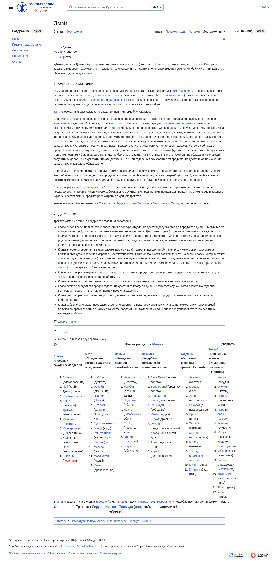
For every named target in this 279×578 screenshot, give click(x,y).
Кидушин (130, 446)
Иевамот (129, 377)
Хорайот (156, 451)
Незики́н (148, 354)
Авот (154, 442)
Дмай (66, 391)
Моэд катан (101, 456)
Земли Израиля (182, 90)
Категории (61, 521)
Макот (155, 414)
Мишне (61, 501)
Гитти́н (128, 436)
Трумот (83, 99)
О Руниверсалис (56, 553)
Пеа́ (65, 386)
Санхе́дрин (158, 405)
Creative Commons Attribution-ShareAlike (77, 546)
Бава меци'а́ (159, 386)
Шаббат (99, 377)
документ (131, 441)
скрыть (37, 31)
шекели (100, 409)
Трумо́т (67, 410)
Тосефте (104, 203)
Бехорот (194, 405)
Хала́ (66, 437)
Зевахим (195, 377)
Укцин (221, 492)
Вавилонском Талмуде (168, 203)
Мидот (193, 464)
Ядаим (221, 487)
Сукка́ (98, 423)
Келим (221, 377)
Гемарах (142, 501)
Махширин (224, 450)
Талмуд (58, 111)
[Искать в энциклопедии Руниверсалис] (108, 7)
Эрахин (194, 414)
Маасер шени (119, 99)
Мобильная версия (110, 553)
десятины (85, 73)
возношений (62, 123)
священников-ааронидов (179, 123)
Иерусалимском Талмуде (132, 203)
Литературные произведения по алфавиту (98, 521)
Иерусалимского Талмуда (112, 507)
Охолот (222, 386)
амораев (162, 501)
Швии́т (67, 400)
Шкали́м (99, 405)
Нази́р (128, 409)
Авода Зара (158, 433)
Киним (193, 469)
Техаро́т (214, 349)
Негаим (222, 395)
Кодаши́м (187, 354)
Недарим (130, 400)
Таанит (98, 442)
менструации (226, 446)
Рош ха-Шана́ (102, 433)
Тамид (193, 451)
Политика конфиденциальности (27, 553)
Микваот (223, 432)
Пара (220, 409)
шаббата (76, 313)
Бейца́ (98, 428)
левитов (115, 127)
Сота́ (127, 423)
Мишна (147, 521)
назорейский (133, 414)
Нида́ (220, 441)
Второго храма (89, 187)
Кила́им (68, 396)
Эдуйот (155, 423)
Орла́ (66, 447)
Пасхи (99, 400)
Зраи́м (58, 356)
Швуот (155, 419)
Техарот (222, 423)
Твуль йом (224, 473)
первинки (70, 460)
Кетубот (129, 386)
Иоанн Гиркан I (71, 118)
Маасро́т (68, 419)
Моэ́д (88, 354)
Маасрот (98, 99)
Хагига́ (98, 465)
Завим (221, 460)
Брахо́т (67, 377)
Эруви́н (99, 386)
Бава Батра (158, 395)
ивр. (62, 57)
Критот (193, 432)
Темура (194, 423)
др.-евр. (93, 64)
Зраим (197, 64)
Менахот (195, 386)
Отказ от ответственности (82, 553)
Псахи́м (99, 395)
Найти (157, 7)
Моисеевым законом (169, 95)
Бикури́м (68, 456)
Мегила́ (99, 447)
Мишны (160, 64)
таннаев (120, 501)
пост (108, 442)
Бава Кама (158, 377)
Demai (62, 339)
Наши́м (120, 354)
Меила (193, 442)
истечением (225, 469)
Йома (97, 414)
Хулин (193, 395)
